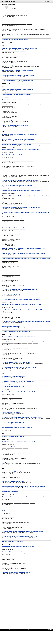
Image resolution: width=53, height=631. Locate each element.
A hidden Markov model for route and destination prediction (13, 436)
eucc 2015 (4, 518)
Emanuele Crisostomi (12, 15)
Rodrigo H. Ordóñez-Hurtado (13, 348)
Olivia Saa (20, 121)
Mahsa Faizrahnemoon (14, 522)
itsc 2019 (3, 291)
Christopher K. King (17, 61)
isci (2, 42)
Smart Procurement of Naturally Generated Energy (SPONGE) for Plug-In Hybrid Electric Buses (19, 451)
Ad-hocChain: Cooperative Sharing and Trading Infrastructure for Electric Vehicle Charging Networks (20, 289)
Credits (9, 629)
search (13, 1)
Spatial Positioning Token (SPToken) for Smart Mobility (12, 154)
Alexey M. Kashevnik (5, 418)
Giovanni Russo (15, 290)
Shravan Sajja (4, 358)
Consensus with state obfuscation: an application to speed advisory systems (16, 476)
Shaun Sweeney (5, 161)
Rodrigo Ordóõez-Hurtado (12, 353)
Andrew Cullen (4, 90)
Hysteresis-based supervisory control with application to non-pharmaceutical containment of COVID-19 (21, 180)
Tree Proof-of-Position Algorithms (8, 22)
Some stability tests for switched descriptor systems (11, 357)
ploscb (3, 177)
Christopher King (15, 56)
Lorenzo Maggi (18, 532)
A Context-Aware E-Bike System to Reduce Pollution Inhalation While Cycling (16, 362)
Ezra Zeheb (10, 280)
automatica (4, 102)
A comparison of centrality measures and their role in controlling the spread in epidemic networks (20, 48)
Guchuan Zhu (15, 254)
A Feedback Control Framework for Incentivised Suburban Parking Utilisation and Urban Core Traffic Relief (21, 33)
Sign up (51, 1)
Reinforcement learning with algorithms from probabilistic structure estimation (16, 144)
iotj (2, 25)
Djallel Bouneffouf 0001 (31, 145)
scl (2, 250)
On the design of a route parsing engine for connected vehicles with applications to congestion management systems (23, 496)
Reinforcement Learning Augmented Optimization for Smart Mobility (14, 346)
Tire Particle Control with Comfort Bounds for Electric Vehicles (13, 218)
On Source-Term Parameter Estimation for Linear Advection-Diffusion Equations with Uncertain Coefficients (22, 501)
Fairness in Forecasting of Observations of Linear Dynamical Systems (15, 125)
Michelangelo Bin (12, 49)
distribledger (4, 30)
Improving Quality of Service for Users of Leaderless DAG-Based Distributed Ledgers (17, 89)
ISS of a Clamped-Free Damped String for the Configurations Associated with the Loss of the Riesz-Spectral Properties (24, 309)
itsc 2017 (3, 439)
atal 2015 (3, 513)
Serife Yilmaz (17, 51)
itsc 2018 (3, 389)
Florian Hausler (21, 472)
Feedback (27, 629)
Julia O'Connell (4, 423)
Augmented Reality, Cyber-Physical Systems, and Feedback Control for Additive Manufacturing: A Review (21, 304)
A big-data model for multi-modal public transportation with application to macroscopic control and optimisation (22, 531)
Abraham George (11, 343)
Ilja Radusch (28, 537)
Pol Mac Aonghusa (13, 527)
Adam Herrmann (5, 413)
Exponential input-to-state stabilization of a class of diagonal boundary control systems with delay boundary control (23, 248)
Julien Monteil (11, 437)
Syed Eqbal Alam (20, 66)
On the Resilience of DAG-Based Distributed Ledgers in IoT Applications (15, 227)
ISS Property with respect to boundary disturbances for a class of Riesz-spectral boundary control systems (21, 299)
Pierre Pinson (37, 29)
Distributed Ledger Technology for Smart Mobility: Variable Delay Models (15, 284)
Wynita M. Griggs (19, 34)
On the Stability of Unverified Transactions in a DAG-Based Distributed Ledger (16, 232)
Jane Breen (17, 49)
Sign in (49, 1)
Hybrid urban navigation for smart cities (9, 446)
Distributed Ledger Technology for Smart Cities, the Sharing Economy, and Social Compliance (19, 391)
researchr (2, 1)
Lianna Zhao (9, 56)
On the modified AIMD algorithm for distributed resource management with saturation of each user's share (21, 567)
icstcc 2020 (4, 267)
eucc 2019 (4, 312)
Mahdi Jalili (47, 34)
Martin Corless (9, 358)
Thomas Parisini (7, 51)
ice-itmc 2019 (4, 344)
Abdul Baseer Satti (5, 34)
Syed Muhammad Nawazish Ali (27, 34)
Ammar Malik (10, 191)
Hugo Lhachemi (5, 106)
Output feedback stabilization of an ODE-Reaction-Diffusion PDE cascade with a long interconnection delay (21, 104)
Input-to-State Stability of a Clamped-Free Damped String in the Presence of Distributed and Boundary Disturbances (23, 253)
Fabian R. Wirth (5, 368)
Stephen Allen (4, 135)
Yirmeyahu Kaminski (5, 542)
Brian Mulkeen (15, 428)
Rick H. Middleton (10, 563)
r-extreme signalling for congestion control (10, 491)
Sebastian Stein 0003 (14, 176)
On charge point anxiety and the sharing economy (11, 462)
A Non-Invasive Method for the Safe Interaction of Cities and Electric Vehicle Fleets (17, 427)
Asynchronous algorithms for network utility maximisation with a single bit (16, 572)
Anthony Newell (5, 343)
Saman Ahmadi (42, 34)
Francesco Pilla (21, 363)
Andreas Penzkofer (10, 61)
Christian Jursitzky (14, 29)
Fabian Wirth (31, 66)
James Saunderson (12, 34)
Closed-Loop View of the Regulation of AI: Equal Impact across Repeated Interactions (17, 80)
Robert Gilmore (9, 448)
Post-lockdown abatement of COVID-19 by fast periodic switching (14, 173)
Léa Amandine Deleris (6, 527)
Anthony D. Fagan (9, 428)
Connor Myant (44, 175)
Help (12, 629)
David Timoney (34, 363)
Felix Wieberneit (5, 15)
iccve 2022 (4, 136)
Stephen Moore (16, 503)
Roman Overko (12, 145)
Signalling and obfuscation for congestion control (11, 556)
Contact (5, 629)
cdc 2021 (3, 221)
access (3, 16)
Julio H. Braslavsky (16, 563)
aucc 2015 (4, 564)
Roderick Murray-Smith (38, 175)
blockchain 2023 (5, 117)
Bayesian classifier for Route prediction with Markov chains (13, 386)
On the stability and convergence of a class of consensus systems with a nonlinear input (18, 441)
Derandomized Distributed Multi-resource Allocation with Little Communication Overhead (18, 381)
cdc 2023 (3, 97)
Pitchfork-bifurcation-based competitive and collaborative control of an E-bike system (18, 159)
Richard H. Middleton (16, 458)
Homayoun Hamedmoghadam (21, 24)
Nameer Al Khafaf (36, 34)
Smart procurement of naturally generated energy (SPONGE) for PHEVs (15, 481)
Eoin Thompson (5, 463)
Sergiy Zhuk (18, 145)
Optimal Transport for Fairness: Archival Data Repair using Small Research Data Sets (17, 70)
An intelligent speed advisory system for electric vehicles (12, 551)
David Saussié (10, 254)
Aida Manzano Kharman (6, 24)
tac (2, 62)
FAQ (23, 629)
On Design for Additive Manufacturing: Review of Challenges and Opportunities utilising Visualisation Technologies (23, 341)
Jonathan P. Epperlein (6, 145)
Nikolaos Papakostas (17, 343)
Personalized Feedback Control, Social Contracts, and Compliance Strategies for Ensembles (19, 54)
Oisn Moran (4, 448)
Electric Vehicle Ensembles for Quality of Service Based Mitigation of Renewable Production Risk (20, 134)
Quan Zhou (4, 81)
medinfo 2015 (4, 528)
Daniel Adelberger (10, 220)
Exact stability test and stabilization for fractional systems (12, 541)
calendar (10, 1)
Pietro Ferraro (13, 24)
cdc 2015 (3, 569)
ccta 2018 (4, 404)
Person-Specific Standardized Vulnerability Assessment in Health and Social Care (17, 526)
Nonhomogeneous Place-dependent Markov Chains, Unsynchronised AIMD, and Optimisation (19, 367)
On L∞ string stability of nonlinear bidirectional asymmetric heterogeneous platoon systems (19, 336)
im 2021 (3, 188)
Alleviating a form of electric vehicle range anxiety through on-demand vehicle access (18, 546)
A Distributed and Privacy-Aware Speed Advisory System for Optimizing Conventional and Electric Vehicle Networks (23, 486)
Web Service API (16, 629)
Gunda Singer (4, 220)
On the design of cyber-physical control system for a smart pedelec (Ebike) (16, 331)
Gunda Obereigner (5, 266)
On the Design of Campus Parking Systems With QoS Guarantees (14, 471)
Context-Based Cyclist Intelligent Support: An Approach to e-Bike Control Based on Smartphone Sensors (21, 417)
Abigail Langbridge (5, 71)
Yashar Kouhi (4, 239)
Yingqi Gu (16, 327)
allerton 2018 (4, 384)
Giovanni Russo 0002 (24, 161)
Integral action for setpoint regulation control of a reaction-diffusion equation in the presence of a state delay (22, 190)
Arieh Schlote (20, 522)
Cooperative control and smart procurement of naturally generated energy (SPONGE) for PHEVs (19, 536)
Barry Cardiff (10, 423)
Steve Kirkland (35, 49)
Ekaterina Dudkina (5, 49)
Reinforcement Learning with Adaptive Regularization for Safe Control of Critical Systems (18, 75)
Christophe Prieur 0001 (12, 203)
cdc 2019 (3, 286)
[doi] (14, 16)
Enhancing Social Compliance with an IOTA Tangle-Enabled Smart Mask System (16, 115)
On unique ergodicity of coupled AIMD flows (10, 65)
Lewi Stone (12, 51)
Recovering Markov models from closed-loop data (11, 294)
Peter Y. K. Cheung (12, 175)
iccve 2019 (4, 354)
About (2, 629)
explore (6, 1)
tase (3, 454)
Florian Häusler (8, 482)
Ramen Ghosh (14, 66)
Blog (21, 629)
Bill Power (4, 428)
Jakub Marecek (31, 29)
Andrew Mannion (17, 161)
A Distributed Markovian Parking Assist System (11, 326)
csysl (3, 318)
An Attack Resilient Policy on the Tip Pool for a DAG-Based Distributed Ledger (16, 120)
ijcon (3, 52)
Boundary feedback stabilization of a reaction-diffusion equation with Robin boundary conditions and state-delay (22, 243)
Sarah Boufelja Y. (5, 40)
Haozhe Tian (4, 76)
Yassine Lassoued (5, 437)
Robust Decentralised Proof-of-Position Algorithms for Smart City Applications (16, 94)
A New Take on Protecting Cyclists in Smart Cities (11, 412)
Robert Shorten (24, 15)
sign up (6, 577)
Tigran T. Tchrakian (10, 503)
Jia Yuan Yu (9, 66)
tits (2, 157)
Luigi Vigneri (14, 90)
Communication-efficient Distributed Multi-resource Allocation (13, 376)
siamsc (3, 504)
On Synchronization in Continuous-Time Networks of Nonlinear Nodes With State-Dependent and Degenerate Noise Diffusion (25, 273)
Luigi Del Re (22, 220)
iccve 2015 (4, 523)
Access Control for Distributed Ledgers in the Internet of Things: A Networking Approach (18, 139)
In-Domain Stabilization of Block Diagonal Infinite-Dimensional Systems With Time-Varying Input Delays (21, 207)
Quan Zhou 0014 (20, 29)
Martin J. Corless (5, 280)
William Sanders (15, 140)
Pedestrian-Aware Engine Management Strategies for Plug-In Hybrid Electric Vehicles (17, 407)
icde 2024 (4, 72)
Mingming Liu (4, 327)
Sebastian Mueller (15, 121)
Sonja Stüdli (10, 368)
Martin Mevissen (34, 437)
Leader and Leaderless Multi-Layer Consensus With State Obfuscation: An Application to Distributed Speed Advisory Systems (25, 396)
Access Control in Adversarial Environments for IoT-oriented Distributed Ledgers (17, 185)
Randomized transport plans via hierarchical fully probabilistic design (15, 39)
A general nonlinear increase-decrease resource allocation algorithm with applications (18, 515)
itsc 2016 (3, 478)
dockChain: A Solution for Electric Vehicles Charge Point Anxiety (14, 422)
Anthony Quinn (18, 15)
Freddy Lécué (20, 327)
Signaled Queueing (5, 510)
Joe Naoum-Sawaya (10, 327)
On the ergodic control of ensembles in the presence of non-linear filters (15, 99)
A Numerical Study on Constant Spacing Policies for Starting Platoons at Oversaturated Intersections (20, 149)
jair (2, 127)
